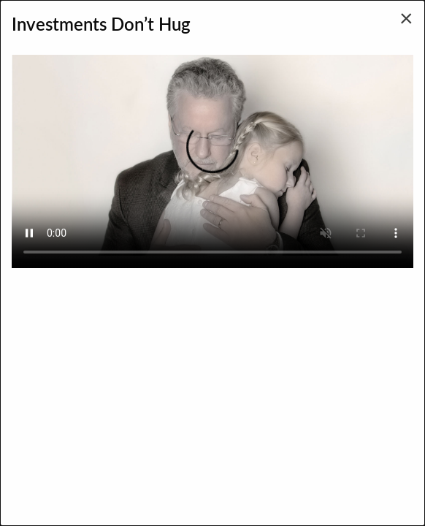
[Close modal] (406, 17)
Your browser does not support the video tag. (212, 155)
